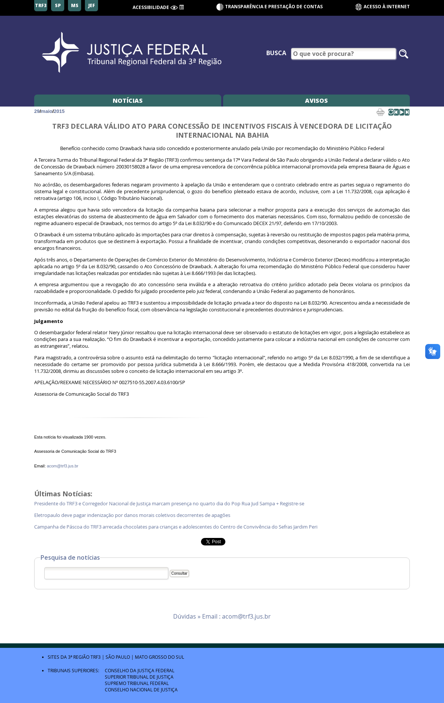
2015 (59, 111)
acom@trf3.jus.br (63, 466)
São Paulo (118, 657)
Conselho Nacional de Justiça (141, 689)
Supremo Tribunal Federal (137, 683)
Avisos (316, 101)
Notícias (128, 101)
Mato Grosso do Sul (159, 657)
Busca (276, 53)
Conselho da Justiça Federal (139, 670)
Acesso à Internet (382, 7)
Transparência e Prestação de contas (274, 6)
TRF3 (96, 657)
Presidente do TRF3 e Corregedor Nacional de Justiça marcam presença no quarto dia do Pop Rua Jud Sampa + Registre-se (169, 503)
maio (46, 111)
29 (36, 111)
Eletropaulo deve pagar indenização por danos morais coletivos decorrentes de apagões (132, 515)
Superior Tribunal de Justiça (139, 676)
